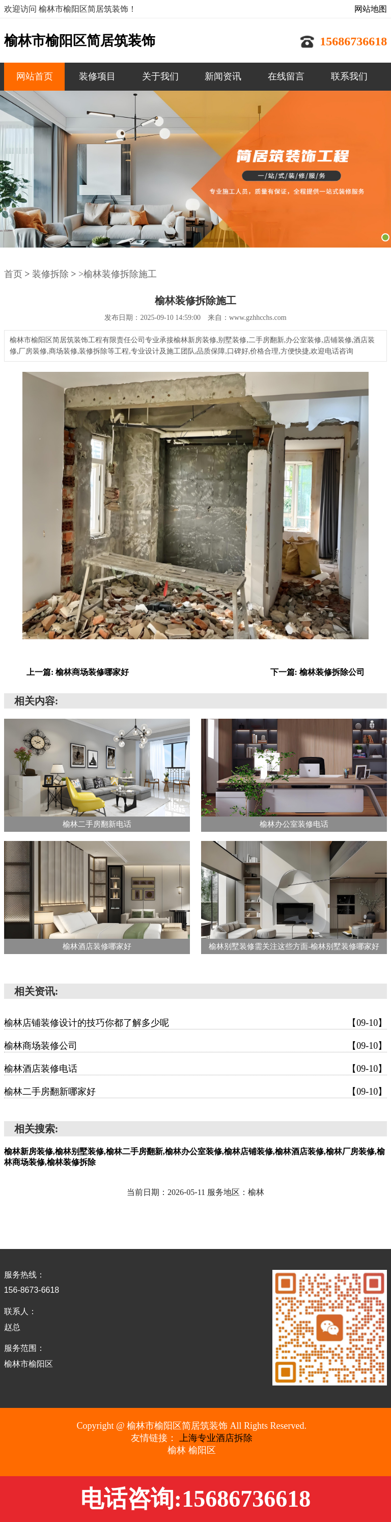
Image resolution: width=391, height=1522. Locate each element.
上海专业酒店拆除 (216, 1438)
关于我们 (160, 76)
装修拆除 (50, 274)
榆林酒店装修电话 (195, 1069)
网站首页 (34, 76)
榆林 (176, 1450)
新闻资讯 (223, 76)
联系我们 (349, 76)
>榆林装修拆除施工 (117, 274)
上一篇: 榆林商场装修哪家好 (77, 672)
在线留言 (286, 76)
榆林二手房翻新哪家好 (195, 1091)
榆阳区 (202, 1450)
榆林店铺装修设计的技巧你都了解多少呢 (195, 1023)
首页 (13, 274)
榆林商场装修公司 (195, 1046)
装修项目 (97, 76)
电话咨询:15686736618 (195, 1499)
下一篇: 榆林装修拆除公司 (317, 672)
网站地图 (370, 9)
